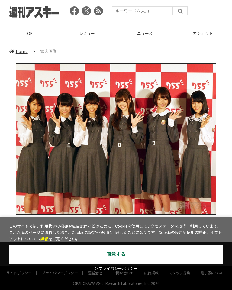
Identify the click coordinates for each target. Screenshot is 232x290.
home (18, 51)
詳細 (44, 239)
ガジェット (203, 33)
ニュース (145, 33)
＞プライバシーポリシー (116, 268)
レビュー (87, 33)
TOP (29, 33)
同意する (116, 254)
